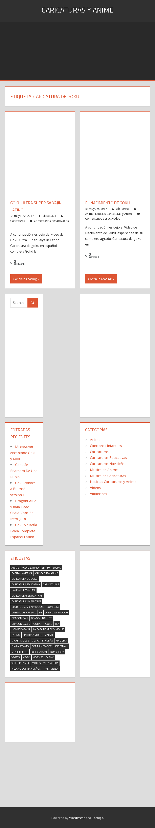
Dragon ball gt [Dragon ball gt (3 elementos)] (41, 618)
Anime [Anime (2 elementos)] (15, 567)
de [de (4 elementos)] (40, 612)
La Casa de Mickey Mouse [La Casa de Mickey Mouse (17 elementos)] (48, 629)
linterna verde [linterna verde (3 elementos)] (32, 635)
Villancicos (98, 493)
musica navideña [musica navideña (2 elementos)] (42, 640)
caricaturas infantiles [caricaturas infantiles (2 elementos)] (26, 601)
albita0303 (49, 216)
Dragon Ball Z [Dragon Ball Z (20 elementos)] (21, 624)
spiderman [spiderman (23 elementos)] (61, 646)
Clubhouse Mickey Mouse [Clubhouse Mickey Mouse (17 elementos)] (28, 607)
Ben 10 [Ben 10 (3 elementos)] (46, 567)
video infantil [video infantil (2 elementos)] (20, 663)
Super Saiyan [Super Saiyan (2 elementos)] (39, 652)
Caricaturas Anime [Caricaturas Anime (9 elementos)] (23, 590)
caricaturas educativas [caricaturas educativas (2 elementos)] (27, 595)
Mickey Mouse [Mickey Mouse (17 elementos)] (20, 640)
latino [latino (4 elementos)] (16, 635)
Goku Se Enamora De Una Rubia (24, 470)
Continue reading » (26, 279)
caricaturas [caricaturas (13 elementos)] (51, 584)
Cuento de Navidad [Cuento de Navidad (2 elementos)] (24, 612)
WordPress (77, 818)
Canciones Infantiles (106, 445)
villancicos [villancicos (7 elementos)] (50, 663)
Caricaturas (17, 221)
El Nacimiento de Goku (107, 203)
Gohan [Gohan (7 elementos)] (37, 624)
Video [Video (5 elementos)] (26, 657)
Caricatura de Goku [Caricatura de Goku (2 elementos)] (25, 578)
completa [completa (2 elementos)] (52, 607)
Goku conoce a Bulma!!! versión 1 (23, 488)
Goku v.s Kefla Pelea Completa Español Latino (23, 531)
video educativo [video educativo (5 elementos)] (43, 657)
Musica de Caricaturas (108, 475)
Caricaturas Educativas (108, 457)
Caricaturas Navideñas (108, 463)
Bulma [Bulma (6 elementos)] (56, 567)
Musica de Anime (104, 469)
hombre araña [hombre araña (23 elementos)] (21, 629)
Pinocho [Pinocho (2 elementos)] (61, 640)
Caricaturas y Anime (78, 9)
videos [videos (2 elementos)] (36, 663)
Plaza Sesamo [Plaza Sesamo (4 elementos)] (20, 646)
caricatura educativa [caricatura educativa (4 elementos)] (26, 584)
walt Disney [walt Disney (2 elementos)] (51, 668)
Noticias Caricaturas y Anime (114, 214)
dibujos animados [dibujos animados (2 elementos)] (56, 612)
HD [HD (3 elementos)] (57, 624)
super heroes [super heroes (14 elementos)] (20, 652)
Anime (89, 214)
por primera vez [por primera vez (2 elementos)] (42, 646)
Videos (95, 487)
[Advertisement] (77, 50)
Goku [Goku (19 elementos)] (48, 624)
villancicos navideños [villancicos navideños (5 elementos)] (26, 668)
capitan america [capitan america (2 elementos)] (22, 573)
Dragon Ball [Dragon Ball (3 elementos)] (20, 618)
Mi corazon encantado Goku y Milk (23, 452)
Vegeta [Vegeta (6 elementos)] (16, 657)
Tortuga (97, 818)
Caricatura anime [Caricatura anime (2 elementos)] (46, 573)
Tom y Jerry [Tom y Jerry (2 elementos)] (57, 652)
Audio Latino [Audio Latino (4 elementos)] (30, 567)
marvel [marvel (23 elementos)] (49, 635)
